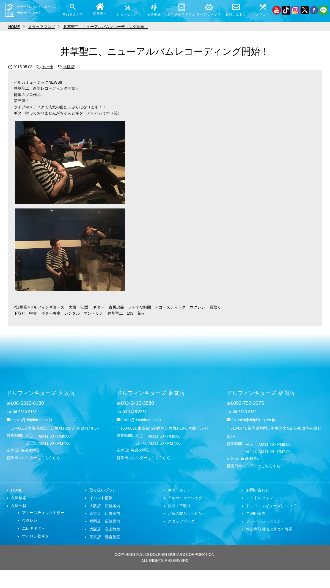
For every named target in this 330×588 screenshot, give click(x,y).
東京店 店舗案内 (104, 513)
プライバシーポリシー (265, 521)
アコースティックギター (43, 512)
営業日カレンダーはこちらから (34, 457)
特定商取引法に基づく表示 (269, 529)
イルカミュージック (185, 498)
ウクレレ (29, 520)
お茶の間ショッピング (187, 513)
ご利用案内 (255, 513)
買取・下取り (179, 506)
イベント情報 (100, 498)
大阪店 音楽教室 (104, 529)
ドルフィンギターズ (41, 393)
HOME (17, 490)
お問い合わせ (257, 490)
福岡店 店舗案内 (104, 521)
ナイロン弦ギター (37, 536)
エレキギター (33, 528)
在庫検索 (18, 498)
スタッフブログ (181, 521)
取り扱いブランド (104, 490)
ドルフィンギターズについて (271, 506)
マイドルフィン (259, 498)
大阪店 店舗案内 (104, 506)
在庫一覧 (18, 506)
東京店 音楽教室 (104, 537)
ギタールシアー (181, 490)
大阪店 (66, 67)
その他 (45, 67)
